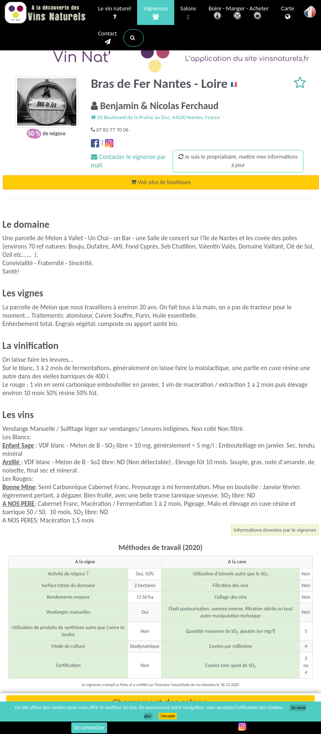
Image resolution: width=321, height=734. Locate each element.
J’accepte (167, 716)
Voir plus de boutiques (161, 182)
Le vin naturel (114, 12)
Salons (188, 13)
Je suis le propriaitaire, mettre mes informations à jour (238, 161)
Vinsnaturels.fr (46, 13)
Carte (287, 12)
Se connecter (89, 727)
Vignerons (155, 12)
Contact (107, 37)
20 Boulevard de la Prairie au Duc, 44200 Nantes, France (155, 117)
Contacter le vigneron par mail (128, 161)
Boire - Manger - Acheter (238, 13)
